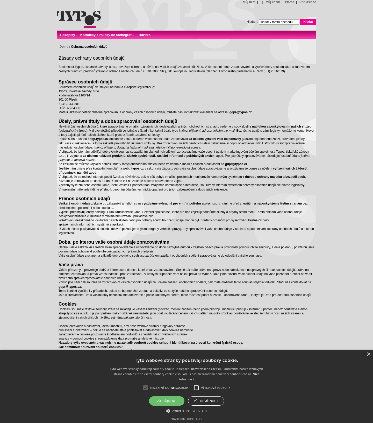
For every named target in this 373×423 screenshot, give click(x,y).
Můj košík (273, 2)
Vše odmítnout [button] (206, 401)
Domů (64, 46)
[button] (186, 410)
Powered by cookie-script (187, 419)
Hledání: (252, 22)
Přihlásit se (307, 2)
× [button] (368, 354)
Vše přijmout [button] (166, 401)
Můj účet (249, 2)
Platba (289, 2)
